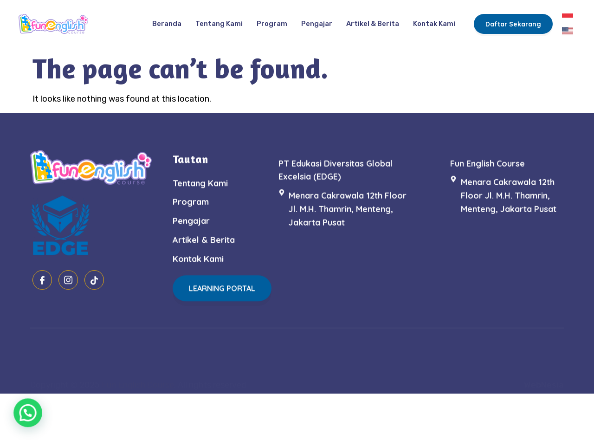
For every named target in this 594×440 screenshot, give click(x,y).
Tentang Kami (219, 20)
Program (272, 20)
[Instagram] (68, 293)
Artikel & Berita (372, 20)
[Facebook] (42, 293)
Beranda (166, 20)
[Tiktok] (94, 293)
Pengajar (316, 20)
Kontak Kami (434, 20)
